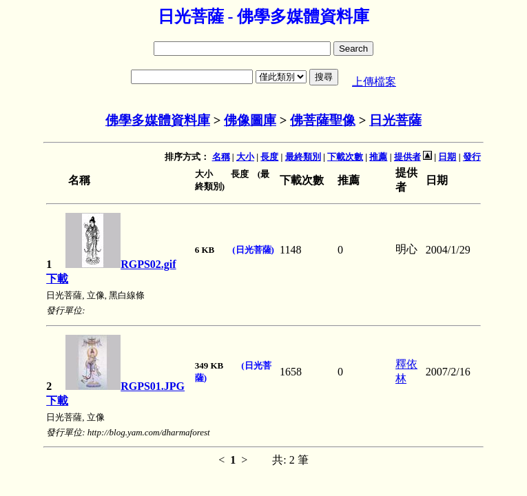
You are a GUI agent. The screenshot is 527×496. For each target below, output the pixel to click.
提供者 (407, 157)
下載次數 (345, 157)
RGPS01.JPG (125, 386)
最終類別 (303, 157)
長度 (269, 157)
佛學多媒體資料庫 (157, 120)
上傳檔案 (374, 81)
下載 (57, 279)
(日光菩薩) (253, 250)
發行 (472, 157)
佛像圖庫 (250, 120)
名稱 (221, 157)
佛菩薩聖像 (322, 120)
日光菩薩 (395, 120)
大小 (245, 157)
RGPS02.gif (120, 264)
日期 (447, 157)
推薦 (378, 157)
